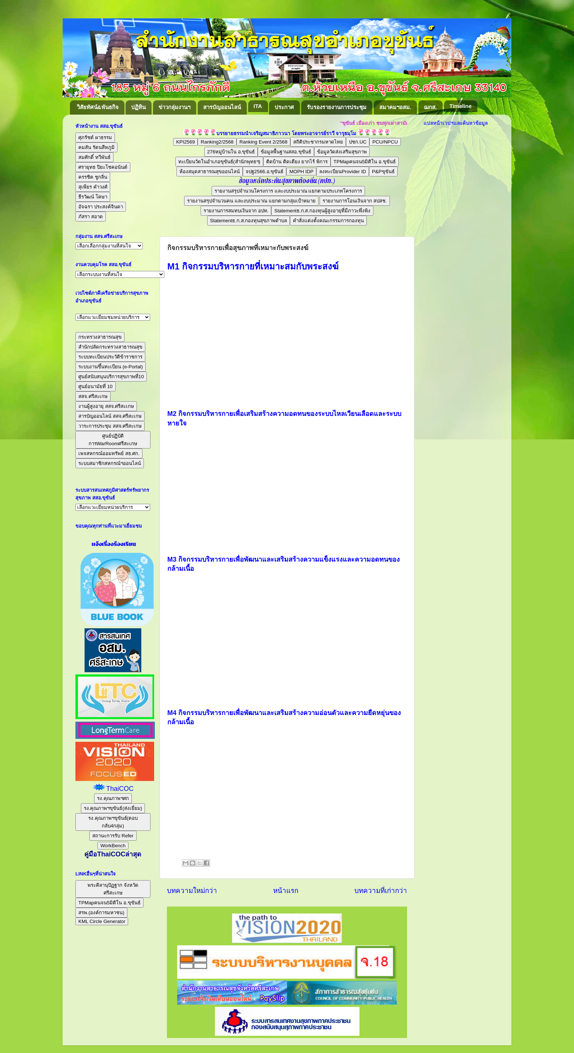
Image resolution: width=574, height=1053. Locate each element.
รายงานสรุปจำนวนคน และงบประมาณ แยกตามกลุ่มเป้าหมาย (251, 201)
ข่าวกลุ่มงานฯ (174, 107)
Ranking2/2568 (217, 142)
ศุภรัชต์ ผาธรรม (95, 137)
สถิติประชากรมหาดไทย (318, 142)
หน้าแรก (285, 890)
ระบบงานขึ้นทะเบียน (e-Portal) (110, 366)
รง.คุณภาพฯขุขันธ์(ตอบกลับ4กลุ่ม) (113, 822)
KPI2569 (185, 142)
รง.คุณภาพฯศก (113, 798)
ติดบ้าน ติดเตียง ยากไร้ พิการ (297, 161)
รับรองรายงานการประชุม (336, 107)
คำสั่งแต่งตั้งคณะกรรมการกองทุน (328, 220)
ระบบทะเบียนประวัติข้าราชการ (110, 357)
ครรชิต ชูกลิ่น (92, 177)
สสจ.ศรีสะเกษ (93, 396)
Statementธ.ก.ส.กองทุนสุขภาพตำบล (248, 220)
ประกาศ (284, 107)
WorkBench (113, 845)
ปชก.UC (357, 142)
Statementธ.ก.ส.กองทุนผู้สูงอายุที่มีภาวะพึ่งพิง (322, 210)
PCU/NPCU (385, 142)
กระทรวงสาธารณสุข (100, 337)
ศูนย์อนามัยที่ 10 (95, 386)
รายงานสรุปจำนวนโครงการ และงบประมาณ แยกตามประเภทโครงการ (288, 191)
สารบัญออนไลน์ (222, 107)
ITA (258, 106)
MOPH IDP (301, 171)
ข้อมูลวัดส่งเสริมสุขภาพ (342, 152)
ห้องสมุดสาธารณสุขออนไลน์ (209, 171)
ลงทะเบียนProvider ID (342, 171)
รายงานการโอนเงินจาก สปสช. (355, 201)
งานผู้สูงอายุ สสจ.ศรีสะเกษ (106, 406)
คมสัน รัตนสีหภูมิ (96, 147)
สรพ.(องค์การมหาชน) (101, 912)
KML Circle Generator (101, 921)
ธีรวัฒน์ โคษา (92, 197)
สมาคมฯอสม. (395, 107)
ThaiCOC (120, 788)
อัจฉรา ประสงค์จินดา (100, 206)
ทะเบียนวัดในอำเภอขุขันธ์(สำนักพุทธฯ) (219, 161)
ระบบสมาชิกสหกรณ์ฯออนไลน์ (109, 463)
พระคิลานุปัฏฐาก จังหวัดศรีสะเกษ (112, 889)
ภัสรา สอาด (90, 216)
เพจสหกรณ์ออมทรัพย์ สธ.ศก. (108, 453)
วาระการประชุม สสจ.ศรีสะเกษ (110, 426)
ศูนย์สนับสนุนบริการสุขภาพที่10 (111, 376)
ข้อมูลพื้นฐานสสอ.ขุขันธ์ (286, 152)
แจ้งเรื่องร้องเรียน (113, 544)
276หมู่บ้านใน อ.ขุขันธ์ (231, 152)
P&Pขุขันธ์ (383, 171)
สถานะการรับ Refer (112, 835)
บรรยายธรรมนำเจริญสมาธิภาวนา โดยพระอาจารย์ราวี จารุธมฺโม (286, 133)
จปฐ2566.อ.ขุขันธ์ (264, 171)
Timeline (461, 106)
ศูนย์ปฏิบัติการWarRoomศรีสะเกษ (113, 439)
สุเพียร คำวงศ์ (92, 187)
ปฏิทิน (138, 107)
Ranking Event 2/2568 (263, 142)
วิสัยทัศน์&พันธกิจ (98, 107)
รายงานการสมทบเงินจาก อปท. (236, 210)
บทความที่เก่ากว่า (380, 890)
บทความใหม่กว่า (192, 890)
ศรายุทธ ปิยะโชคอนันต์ (102, 167)
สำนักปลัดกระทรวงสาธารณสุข (110, 347)
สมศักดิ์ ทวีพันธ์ (94, 157)
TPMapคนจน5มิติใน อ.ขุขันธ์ (364, 161)
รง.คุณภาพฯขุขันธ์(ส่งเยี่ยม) (113, 808)
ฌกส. (430, 107)
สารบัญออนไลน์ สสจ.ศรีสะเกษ (110, 416)
